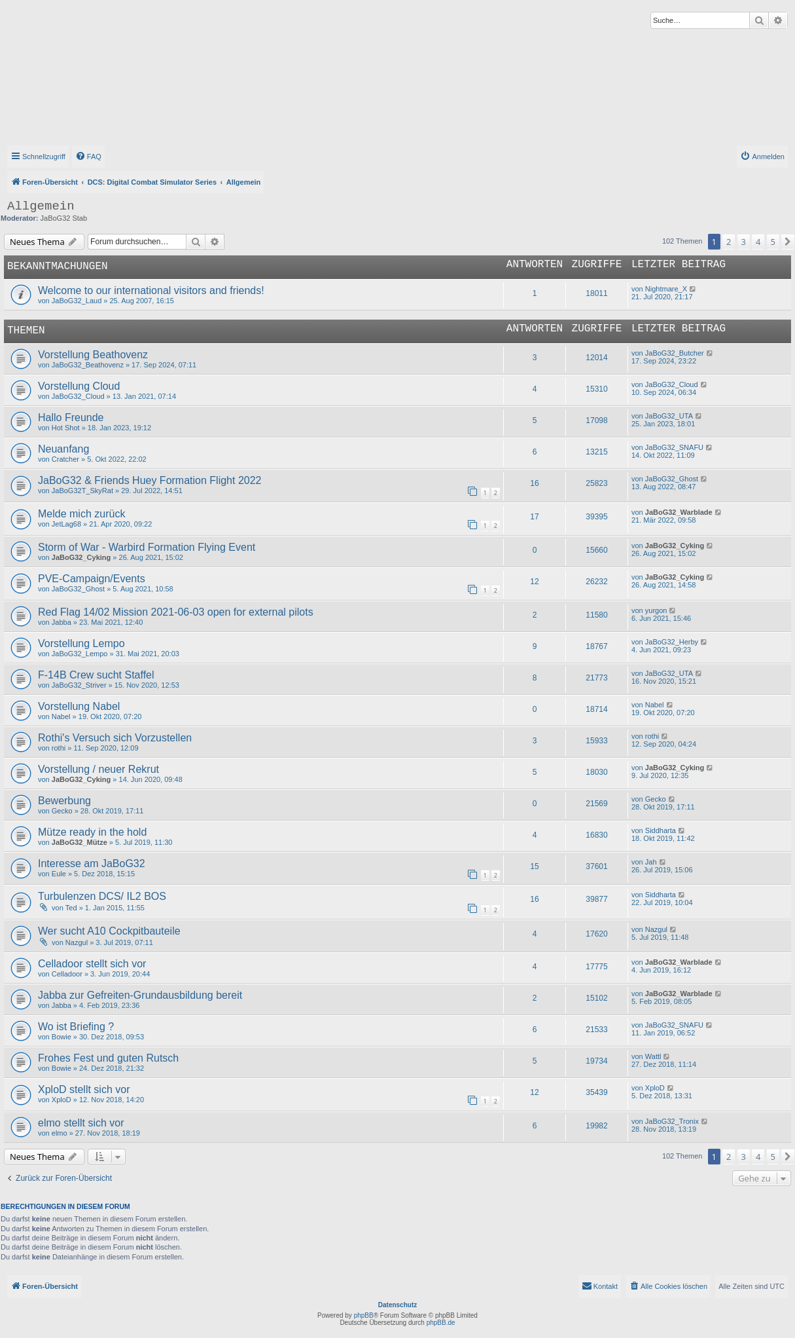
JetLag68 (66, 524)
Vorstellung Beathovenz (93, 354)
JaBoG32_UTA (669, 416)
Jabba (61, 622)
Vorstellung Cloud (79, 386)
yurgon (656, 610)
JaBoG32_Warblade (679, 512)
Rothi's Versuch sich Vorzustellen (115, 737)
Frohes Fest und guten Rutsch (108, 1058)
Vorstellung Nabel (79, 706)
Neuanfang (63, 449)
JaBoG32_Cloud (78, 396)
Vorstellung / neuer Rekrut (98, 769)
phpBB (364, 1315)
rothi (58, 748)
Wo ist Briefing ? (76, 1026)
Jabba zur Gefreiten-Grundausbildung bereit (140, 995)
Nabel (61, 716)
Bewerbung (64, 800)
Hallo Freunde (71, 417)
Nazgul (76, 942)
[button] (787, 242)
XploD (61, 1100)
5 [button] (773, 242)
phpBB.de (441, 1322)
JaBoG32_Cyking (81, 557)
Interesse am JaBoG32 (91, 863)
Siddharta (660, 830)
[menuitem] (88, 156)
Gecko (62, 811)
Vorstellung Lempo (81, 643)
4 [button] (758, 242)
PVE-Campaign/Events (91, 578)
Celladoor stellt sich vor (92, 963)
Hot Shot (66, 428)
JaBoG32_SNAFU (674, 447)
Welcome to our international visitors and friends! (151, 290)
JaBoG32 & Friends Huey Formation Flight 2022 (150, 480)
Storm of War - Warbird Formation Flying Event (146, 547)
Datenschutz (397, 1305)
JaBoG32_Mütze (79, 842)
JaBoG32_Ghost (671, 479)
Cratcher (65, 459)
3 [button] (743, 242)
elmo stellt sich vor (81, 1122)
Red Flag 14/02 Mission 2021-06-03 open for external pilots (175, 612)
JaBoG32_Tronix (672, 1121)
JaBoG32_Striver (79, 685)
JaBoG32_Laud (76, 301)
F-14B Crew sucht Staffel (96, 674)
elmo (59, 1133)
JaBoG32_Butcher (674, 353)
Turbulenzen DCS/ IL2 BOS (102, 896)
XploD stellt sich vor (84, 1089)
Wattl (653, 1056)
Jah (651, 862)
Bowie (61, 1037)
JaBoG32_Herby (671, 642)
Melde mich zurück (81, 513)
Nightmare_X (666, 289)
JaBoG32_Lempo (80, 654)
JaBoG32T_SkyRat (82, 490)
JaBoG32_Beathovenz (88, 365)
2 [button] (728, 242)
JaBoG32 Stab (64, 218)
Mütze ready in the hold (92, 832)
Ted (71, 908)
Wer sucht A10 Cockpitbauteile (109, 931)
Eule (59, 874)
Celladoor (67, 974)
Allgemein (41, 206)
